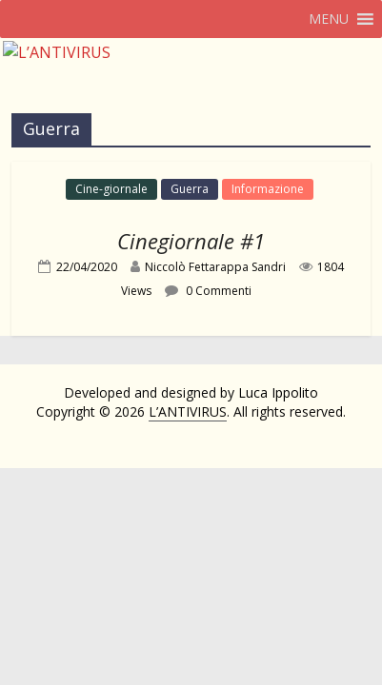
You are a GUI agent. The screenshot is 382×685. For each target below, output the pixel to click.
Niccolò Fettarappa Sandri (215, 267)
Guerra (190, 189)
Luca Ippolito (278, 392)
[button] (329, 19)
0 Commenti (208, 291)
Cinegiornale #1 (191, 240)
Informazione (267, 189)
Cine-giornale (111, 189)
